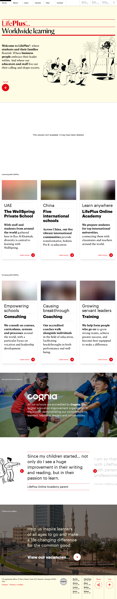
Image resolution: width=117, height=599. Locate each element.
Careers (5, 585)
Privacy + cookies (16, 585)
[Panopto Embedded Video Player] (58, 135)
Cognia (75, 404)
